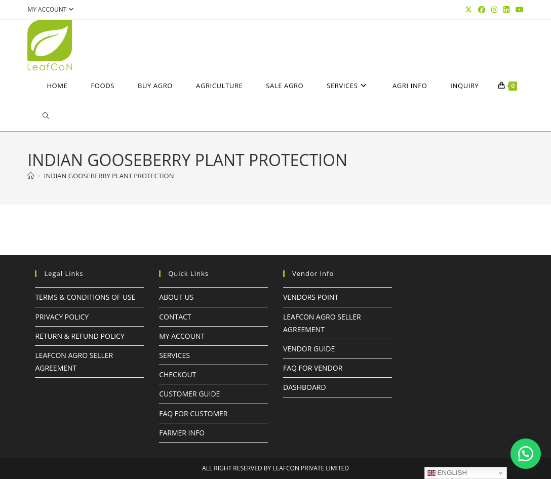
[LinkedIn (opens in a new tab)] (506, 10)
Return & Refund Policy (79, 336)
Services (174, 355)
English (447, 473)
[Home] (30, 175)
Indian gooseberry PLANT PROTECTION (109, 175)
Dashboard (304, 387)
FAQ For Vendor (312, 368)
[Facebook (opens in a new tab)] (481, 10)
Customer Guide (189, 393)
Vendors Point (310, 297)
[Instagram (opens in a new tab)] (494, 10)
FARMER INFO (182, 432)
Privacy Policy (62, 317)
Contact (175, 317)
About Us (176, 297)
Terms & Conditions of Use (85, 297)
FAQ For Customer (193, 413)
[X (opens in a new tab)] (468, 10)
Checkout (177, 374)
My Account (182, 336)
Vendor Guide (309, 348)
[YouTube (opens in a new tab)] (518, 10)
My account (51, 9)
